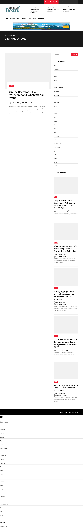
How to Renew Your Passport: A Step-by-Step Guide (69, 9)
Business (56, 69)
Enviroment (57, 95)
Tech (29, 18)
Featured (56, 102)
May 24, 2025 (51, 6)
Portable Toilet (58, 143)
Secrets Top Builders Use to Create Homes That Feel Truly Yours (66, 387)
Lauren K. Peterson (60, 256)
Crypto (55, 80)
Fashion (56, 99)
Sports (55, 151)
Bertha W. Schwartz (26, 102)
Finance (12, 18)
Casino (12, 86)
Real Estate (57, 147)
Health (18, 18)
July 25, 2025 (35, 6)
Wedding (56, 162)
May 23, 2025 (68, 6)
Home (24, 18)
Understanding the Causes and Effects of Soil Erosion (53, 9)
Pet (55, 140)
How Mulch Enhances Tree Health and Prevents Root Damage (36, 10)
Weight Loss (57, 166)
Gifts (55, 117)
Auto (55, 65)
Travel (34, 18)
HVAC (55, 128)
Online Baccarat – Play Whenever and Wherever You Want (26, 95)
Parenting (56, 136)
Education (41, 18)
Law (55, 132)
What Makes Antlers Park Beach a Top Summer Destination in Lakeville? (65, 248)
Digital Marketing (58, 87)
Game (55, 113)
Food (55, 110)
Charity (55, 76)
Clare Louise (71, 211)
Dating (55, 84)
